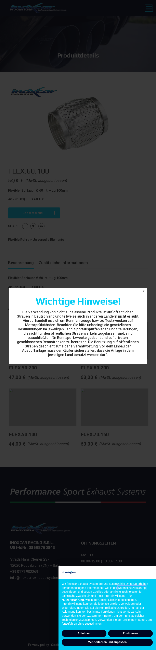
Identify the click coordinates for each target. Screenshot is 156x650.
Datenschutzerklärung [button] (132, 587)
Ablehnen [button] (84, 633)
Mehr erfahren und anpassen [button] (107, 642)
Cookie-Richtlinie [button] (109, 599)
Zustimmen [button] (130, 633)
